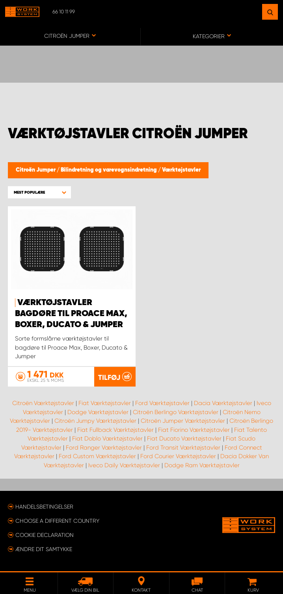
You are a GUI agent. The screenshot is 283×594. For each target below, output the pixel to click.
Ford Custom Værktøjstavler (97, 456)
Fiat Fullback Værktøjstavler (115, 429)
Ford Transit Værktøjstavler (183, 447)
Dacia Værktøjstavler (223, 403)
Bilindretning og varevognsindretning (109, 170)
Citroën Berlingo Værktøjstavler (175, 412)
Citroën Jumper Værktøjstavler (183, 420)
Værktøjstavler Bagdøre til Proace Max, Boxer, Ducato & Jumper (71, 313)
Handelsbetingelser (44, 506)
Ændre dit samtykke (43, 549)
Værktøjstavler (181, 170)
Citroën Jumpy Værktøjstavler (95, 420)
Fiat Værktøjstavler (104, 403)
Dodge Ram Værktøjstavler (202, 465)
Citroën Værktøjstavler (43, 403)
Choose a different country (57, 521)
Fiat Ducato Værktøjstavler (184, 438)
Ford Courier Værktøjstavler (178, 456)
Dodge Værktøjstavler (97, 412)
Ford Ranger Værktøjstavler (104, 447)
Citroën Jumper (36, 170)
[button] (39, 192)
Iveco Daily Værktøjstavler (124, 465)
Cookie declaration (44, 535)
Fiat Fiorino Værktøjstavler (194, 429)
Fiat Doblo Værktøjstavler (107, 438)
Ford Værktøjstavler (162, 403)
